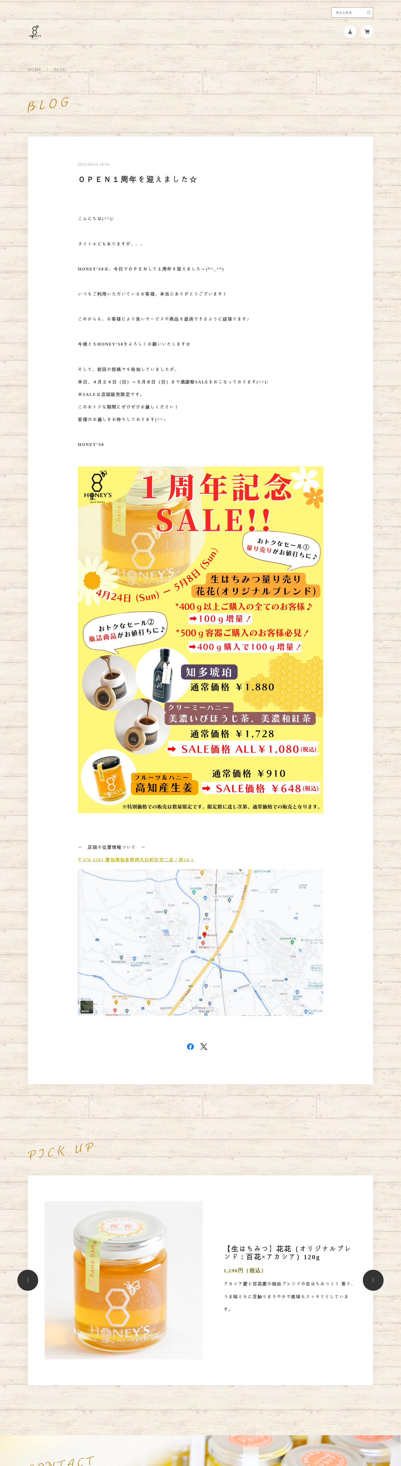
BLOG (298, 32)
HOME (218, 32)
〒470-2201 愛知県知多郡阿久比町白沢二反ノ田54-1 (136, 860)
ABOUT (241, 32)
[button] (27, 1280)
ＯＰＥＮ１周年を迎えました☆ (138, 179)
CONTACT (324, 32)
